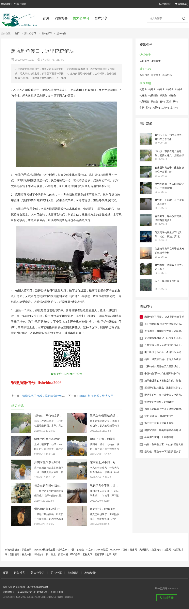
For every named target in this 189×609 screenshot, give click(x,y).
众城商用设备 (12, 549)
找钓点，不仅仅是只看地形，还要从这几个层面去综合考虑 (169, 153)
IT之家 (89, 549)
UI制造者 (39, 554)
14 (141, 409)
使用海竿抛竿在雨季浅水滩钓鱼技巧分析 (169, 250)
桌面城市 (156, 549)
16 (141, 423)
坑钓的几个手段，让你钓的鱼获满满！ (114, 485)
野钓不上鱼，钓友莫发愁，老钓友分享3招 (169, 137)
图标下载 (99, 554)
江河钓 (165, 107)
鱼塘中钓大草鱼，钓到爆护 (159, 401)
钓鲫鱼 (161, 89)
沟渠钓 (156, 107)
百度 (125, 549)
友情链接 (90, 572)
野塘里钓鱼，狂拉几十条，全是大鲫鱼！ (166, 394)
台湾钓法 (144, 75)
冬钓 (142, 107)
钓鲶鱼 (154, 101)
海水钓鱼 (156, 75)
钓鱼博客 (61, 18)
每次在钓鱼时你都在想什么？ (52, 485)
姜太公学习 (81, 18)
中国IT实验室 (77, 549)
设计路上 (51, 554)
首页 (46, 18)
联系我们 (165, 4)
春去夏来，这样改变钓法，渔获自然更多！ (169, 218)
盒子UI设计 (113, 554)
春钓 (162, 101)
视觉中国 (27, 554)
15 (141, 416)
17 (141, 430)
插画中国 (63, 554)
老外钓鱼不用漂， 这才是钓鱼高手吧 (164, 316)
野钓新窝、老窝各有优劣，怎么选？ (169, 266)
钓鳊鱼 (172, 95)
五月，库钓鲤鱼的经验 (167, 281)
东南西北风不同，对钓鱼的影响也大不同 (115, 462)
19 (141, 444)
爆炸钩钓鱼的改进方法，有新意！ (55, 509)
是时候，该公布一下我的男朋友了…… (165, 451)
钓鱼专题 (145, 83)
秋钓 (175, 101)
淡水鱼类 (156, 61)
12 (141, 395)
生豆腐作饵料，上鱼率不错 (159, 437)
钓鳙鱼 (179, 89)
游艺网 (133, 549)
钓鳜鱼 (143, 95)
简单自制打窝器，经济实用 (96, 395)
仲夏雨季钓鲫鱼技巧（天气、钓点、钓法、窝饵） (168, 234)
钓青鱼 (143, 89)
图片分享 (100, 18)
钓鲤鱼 (152, 89)
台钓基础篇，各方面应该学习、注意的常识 (169, 185)
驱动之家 (62, 549)
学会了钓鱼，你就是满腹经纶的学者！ (114, 439)
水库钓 (174, 107)
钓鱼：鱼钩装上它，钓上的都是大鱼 (163, 444)
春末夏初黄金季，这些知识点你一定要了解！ (169, 169)
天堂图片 (144, 549)
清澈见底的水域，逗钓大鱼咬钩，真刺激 (47, 395)
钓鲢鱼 (170, 89)
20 (141, 451)
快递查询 (27, 549)
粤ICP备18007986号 (37, 587)
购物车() (181, 4)
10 (141, 380)
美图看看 (14, 554)
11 (141, 387)
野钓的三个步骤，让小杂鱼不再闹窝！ (169, 202)
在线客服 (167, 597)
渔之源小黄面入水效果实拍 (159, 423)
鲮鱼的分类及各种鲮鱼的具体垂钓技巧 (58, 439)
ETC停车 (75, 554)
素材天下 (87, 554)
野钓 (148, 107)
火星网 (167, 549)
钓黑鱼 (163, 95)
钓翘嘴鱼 (144, 101)
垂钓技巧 (47, 33)
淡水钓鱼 (61, 33)
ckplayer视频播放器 (44, 549)
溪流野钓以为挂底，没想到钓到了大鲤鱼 (166, 387)
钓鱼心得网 (20, 4)
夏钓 (168, 101)
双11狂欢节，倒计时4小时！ (159, 416)
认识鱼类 (145, 54)
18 (141, 437)
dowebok (115, 549)
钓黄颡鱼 (153, 95)
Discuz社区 (102, 549)
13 (141, 402)
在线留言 (73, 572)
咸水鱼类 (144, 61)
